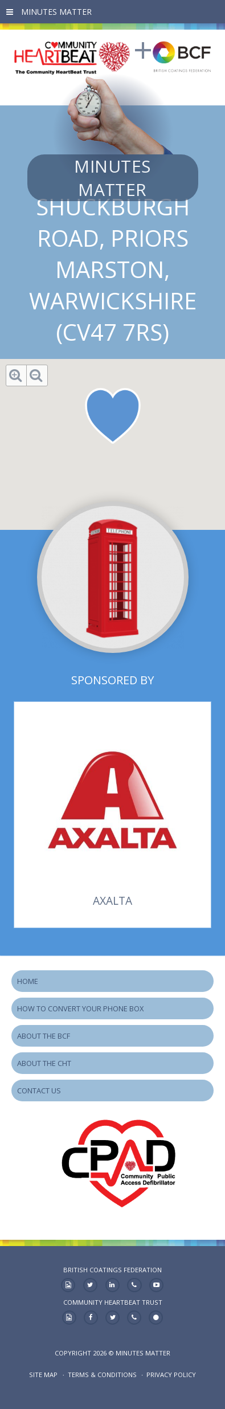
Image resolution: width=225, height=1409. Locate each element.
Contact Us (39, 1090)
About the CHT (44, 1063)
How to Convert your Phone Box (80, 1008)
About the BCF (43, 1036)
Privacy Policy (171, 1374)
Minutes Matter (112, 177)
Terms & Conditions (102, 1374)
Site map (43, 1374)
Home (27, 981)
